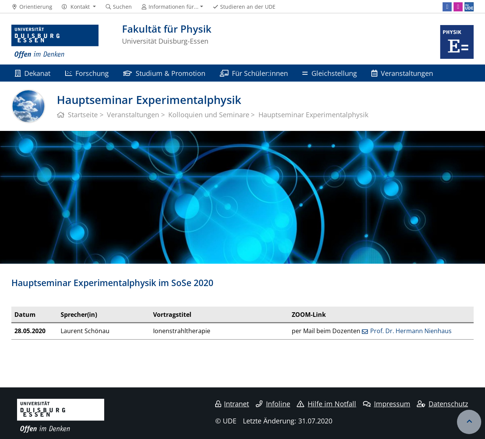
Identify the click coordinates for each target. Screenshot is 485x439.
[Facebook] (447, 6)
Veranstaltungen (402, 73)
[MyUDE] (469, 6)
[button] (78, 7)
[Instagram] (458, 6)
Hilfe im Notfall (326, 403)
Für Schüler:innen (254, 73)
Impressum (386, 403)
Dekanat (32, 73)
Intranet (232, 403)
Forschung (87, 73)
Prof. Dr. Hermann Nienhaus (411, 331)
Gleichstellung (329, 73)
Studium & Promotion (164, 73)
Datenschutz (442, 403)
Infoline (273, 403)
